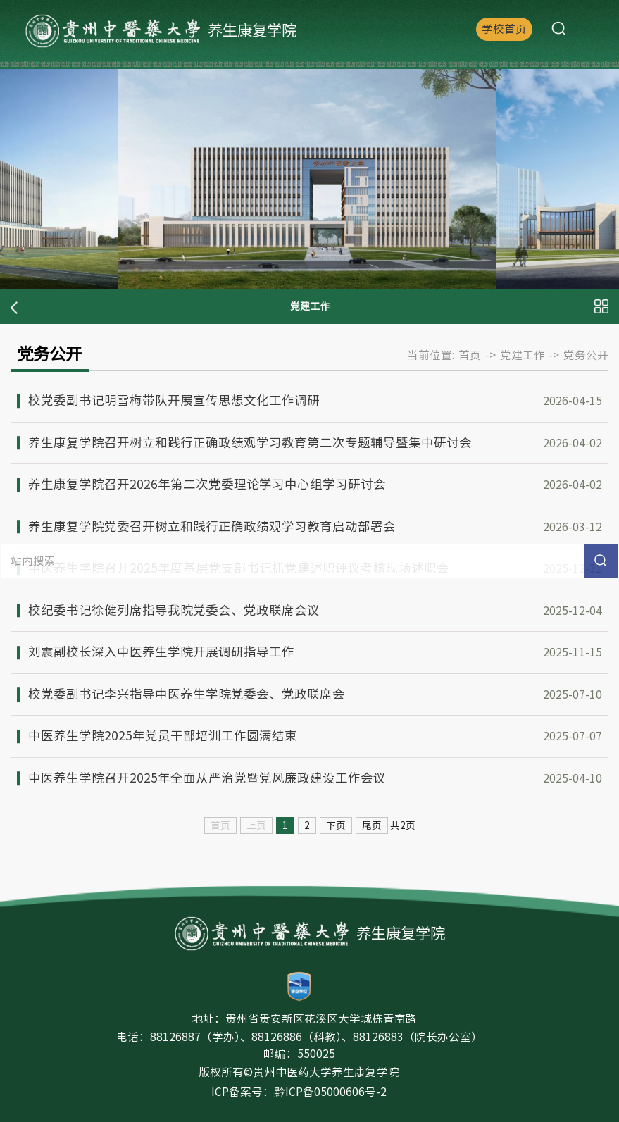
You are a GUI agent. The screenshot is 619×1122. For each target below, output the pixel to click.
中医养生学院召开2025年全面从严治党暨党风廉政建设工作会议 (207, 778)
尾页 (372, 825)
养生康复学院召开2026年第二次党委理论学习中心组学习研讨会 (207, 484)
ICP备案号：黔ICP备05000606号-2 (299, 1091)
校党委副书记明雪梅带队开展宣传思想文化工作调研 (174, 400)
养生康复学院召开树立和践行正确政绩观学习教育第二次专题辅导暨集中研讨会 (250, 443)
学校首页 (504, 29)
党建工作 (522, 355)
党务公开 (585, 355)
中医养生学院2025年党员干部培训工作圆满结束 (162, 736)
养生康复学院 (160, 31)
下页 (336, 825)
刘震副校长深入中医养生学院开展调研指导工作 (161, 652)
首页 (469, 355)
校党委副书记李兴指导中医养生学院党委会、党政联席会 (186, 694)
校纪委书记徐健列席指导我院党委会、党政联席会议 (174, 610)
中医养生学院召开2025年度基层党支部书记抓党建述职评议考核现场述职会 (238, 568)
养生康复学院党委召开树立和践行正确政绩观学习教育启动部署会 (212, 526)
